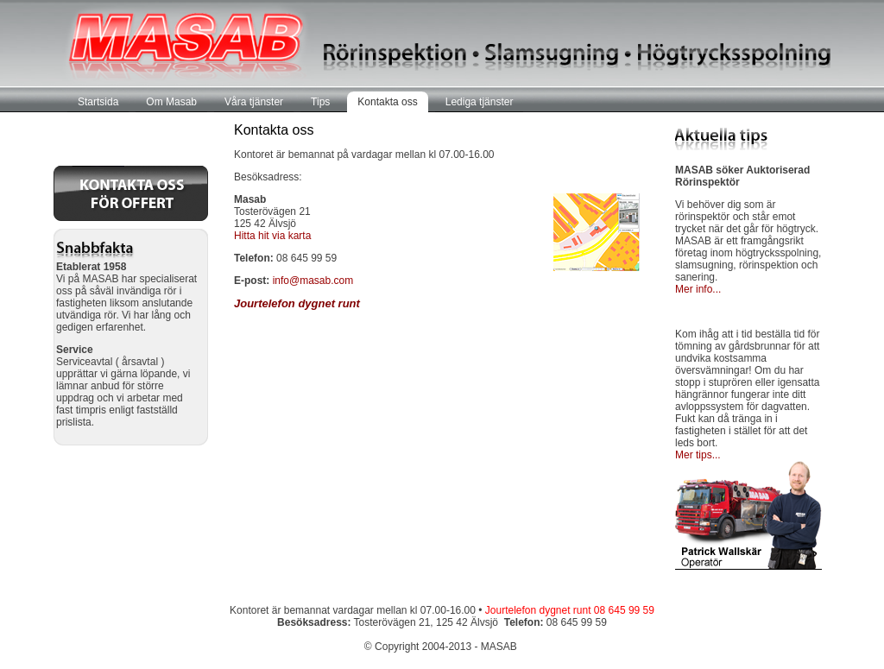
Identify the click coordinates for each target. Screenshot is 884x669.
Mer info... (698, 289)
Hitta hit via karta (272, 236)
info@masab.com (313, 281)
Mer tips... (698, 455)
